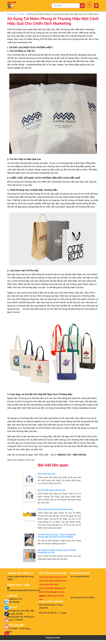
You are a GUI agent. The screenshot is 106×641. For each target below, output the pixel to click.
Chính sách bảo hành (47, 474)
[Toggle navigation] (96, 5)
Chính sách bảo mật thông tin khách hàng (56, 509)
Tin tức (22, 14)
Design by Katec (53, 638)
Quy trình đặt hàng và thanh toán (52, 490)
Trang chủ (11, 14)
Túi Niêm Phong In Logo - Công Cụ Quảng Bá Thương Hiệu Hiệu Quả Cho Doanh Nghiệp (58, 536)
